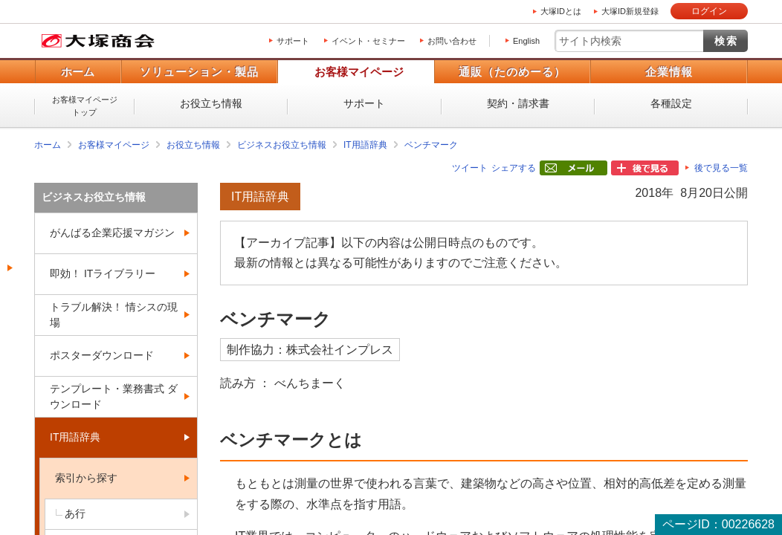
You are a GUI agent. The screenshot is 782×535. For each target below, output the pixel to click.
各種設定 (671, 103)
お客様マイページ (359, 71)
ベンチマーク (431, 145)
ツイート (470, 168)
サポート (293, 40)
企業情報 (669, 71)
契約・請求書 (518, 103)
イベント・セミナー (368, 40)
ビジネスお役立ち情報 (281, 145)
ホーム (77, 71)
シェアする (513, 168)
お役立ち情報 (211, 103)
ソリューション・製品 (199, 71)
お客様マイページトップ (84, 106)
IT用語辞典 (365, 145)
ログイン (709, 11)
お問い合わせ (451, 40)
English (526, 40)
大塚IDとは (560, 11)
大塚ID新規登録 (630, 11)
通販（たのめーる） (512, 71)
